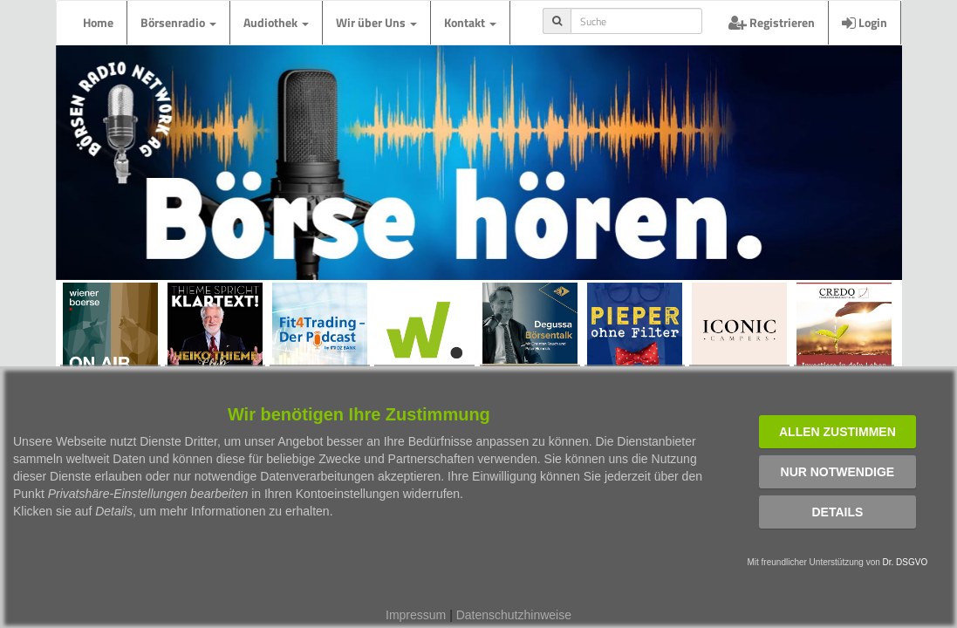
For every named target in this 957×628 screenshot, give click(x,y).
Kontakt (470, 22)
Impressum (416, 615)
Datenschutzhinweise (513, 615)
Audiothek (276, 22)
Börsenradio (178, 22)
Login (864, 22)
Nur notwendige (838, 472)
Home (98, 22)
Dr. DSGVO (905, 562)
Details (837, 512)
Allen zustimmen (837, 432)
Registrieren (771, 22)
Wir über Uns (376, 22)
